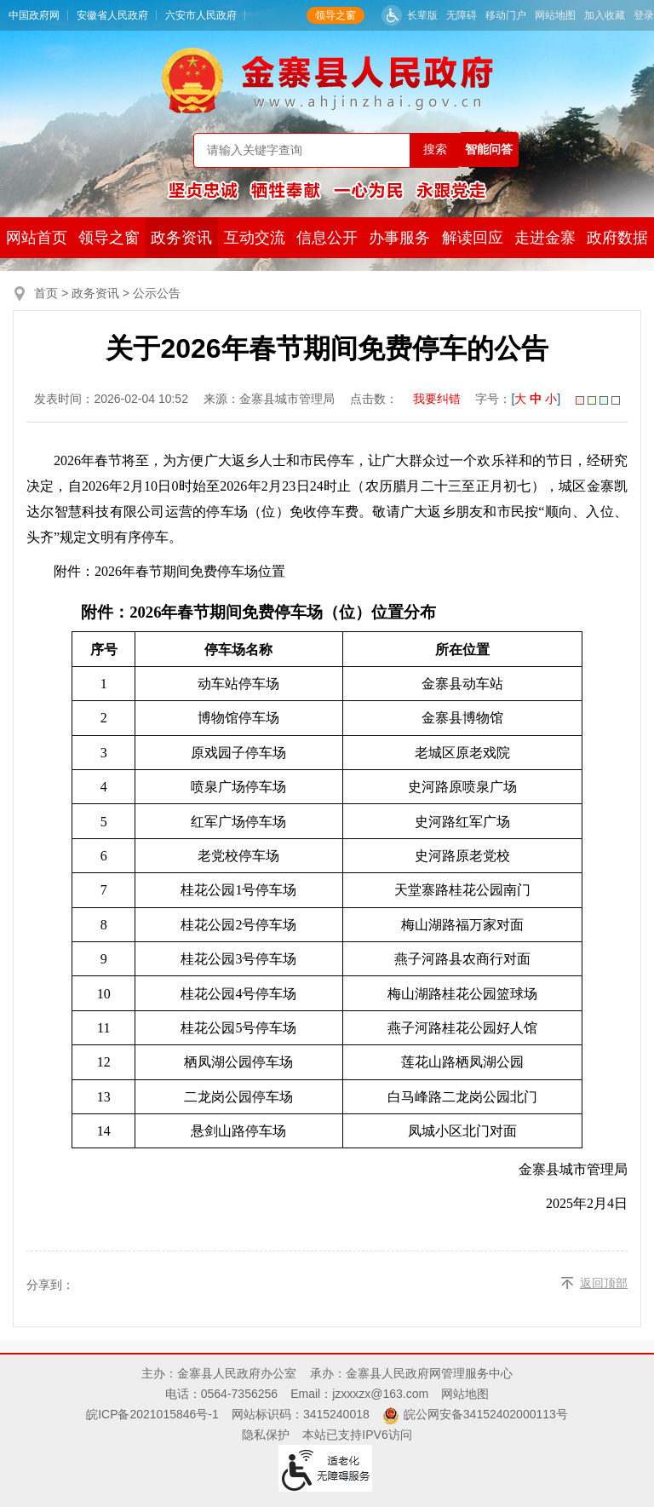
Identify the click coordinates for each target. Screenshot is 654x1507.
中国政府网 (34, 15)
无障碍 (461, 15)
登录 (644, 15)
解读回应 (472, 237)
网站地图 (555, 15)
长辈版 (422, 15)
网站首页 (36, 237)
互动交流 (254, 237)
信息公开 (327, 237)
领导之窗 (335, 15)
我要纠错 (437, 399)
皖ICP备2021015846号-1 (152, 1414)
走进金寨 (545, 237)
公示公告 (157, 293)
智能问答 (489, 149)
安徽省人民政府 (112, 15)
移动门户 (505, 15)
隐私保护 (266, 1434)
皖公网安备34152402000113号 (486, 1414)
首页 (46, 293)
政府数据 (617, 237)
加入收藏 (604, 15)
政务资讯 (181, 237)
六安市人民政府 (201, 15)
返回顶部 (604, 1283)
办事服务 (399, 237)
